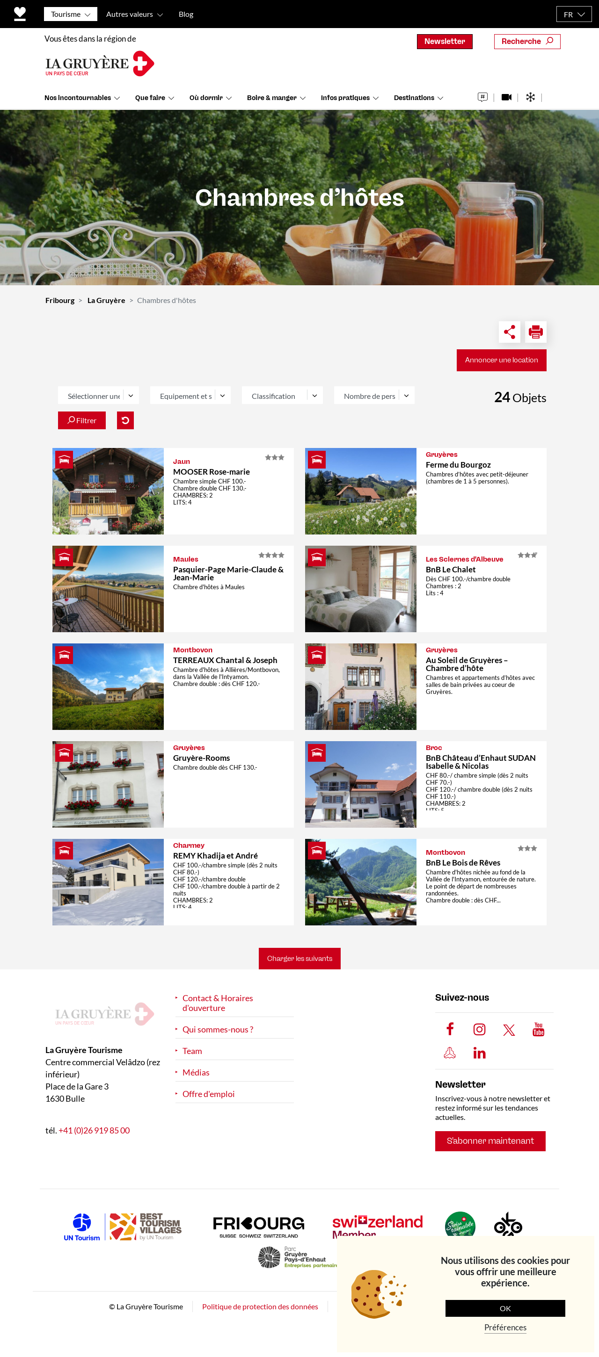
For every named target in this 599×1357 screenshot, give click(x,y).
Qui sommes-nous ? (218, 1029)
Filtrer (81, 420)
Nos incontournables (77, 98)
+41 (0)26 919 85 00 (94, 1130)
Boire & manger (272, 98)
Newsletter (444, 41)
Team (192, 1051)
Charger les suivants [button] (299, 958)
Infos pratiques (345, 98)
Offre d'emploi (209, 1094)
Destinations (414, 98)
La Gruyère (106, 300)
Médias (196, 1072)
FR (568, 14)
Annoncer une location (501, 360)
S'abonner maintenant (490, 1141)
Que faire (150, 98)
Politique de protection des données (260, 1306)
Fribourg (59, 300)
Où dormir (206, 98)
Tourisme (65, 13)
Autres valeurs (129, 13)
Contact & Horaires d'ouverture (218, 1003)
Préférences (505, 1327)
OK (505, 1308)
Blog (186, 13)
